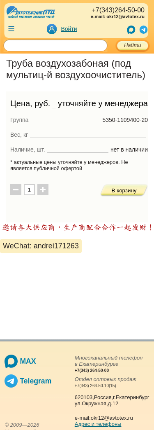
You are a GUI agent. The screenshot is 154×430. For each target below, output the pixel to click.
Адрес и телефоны (98, 424)
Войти (69, 29)
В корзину (124, 190)
